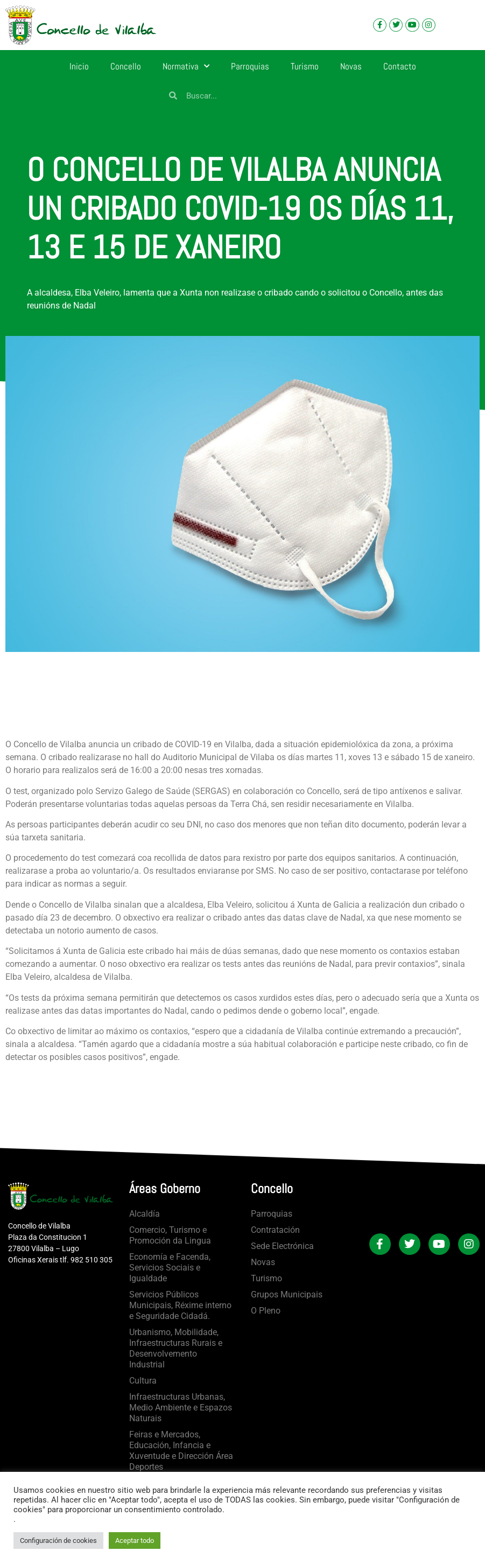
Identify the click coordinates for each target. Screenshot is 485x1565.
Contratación (275, 1230)
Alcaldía (144, 1214)
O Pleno (265, 1311)
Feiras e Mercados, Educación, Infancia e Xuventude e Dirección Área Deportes (181, 1450)
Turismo (305, 66)
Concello (125, 66)
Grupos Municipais (286, 1294)
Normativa (186, 66)
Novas (351, 66)
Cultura (143, 1380)
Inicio (79, 66)
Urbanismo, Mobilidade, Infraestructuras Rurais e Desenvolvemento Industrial (175, 1348)
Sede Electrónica (282, 1246)
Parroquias (250, 66)
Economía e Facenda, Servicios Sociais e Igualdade (169, 1267)
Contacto (399, 66)
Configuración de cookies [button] (58, 1540)
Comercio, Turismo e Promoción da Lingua (170, 1235)
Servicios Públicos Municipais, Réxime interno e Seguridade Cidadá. (180, 1305)
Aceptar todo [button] (134, 1540)
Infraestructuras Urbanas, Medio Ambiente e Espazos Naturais (180, 1407)
